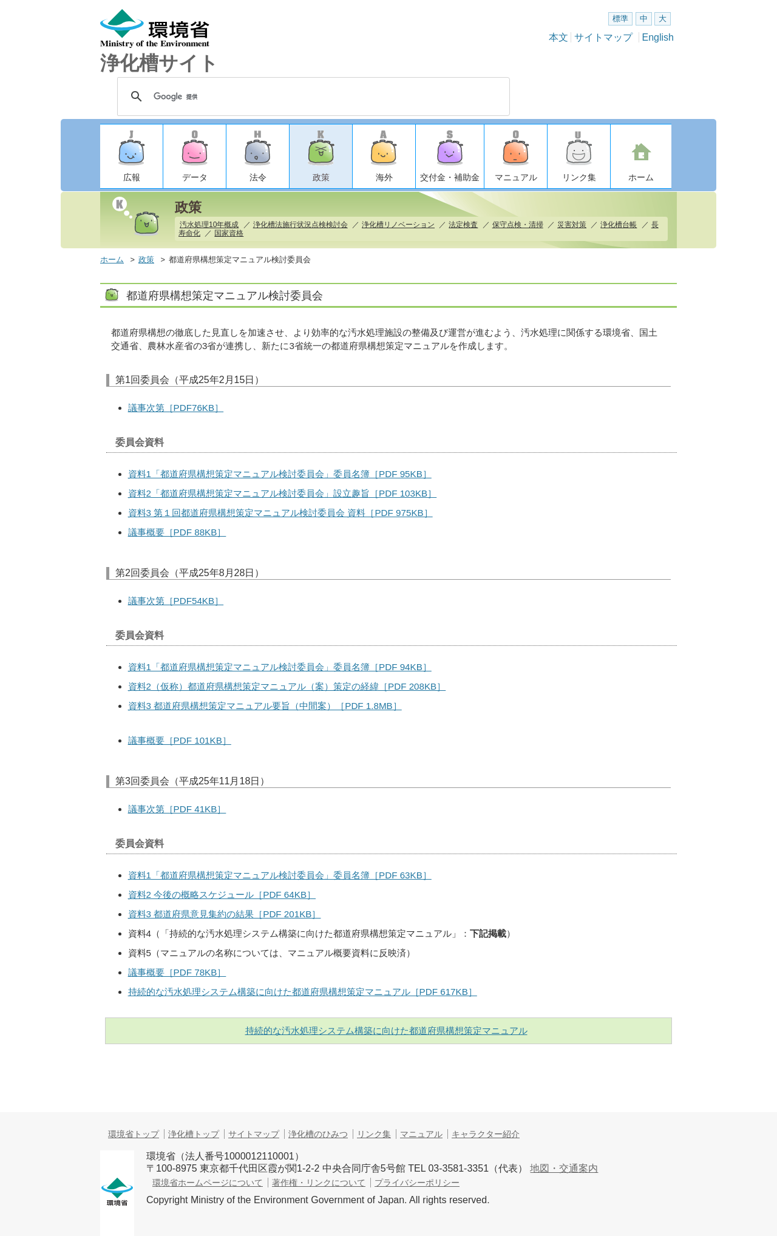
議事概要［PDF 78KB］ (177, 972)
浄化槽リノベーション (398, 224)
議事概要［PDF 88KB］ (177, 532)
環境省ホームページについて (207, 1182)
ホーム (641, 177)
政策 (321, 177)
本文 (558, 37)
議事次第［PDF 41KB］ (177, 809)
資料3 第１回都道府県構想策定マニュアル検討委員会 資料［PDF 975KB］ (280, 513)
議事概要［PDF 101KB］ (179, 740)
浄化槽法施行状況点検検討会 (300, 224)
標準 (620, 18)
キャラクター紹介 (486, 1134)
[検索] (313, 96)
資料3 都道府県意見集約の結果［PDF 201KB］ (224, 914)
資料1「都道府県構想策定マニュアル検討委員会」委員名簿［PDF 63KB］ (280, 875)
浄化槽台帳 (618, 224)
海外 (384, 177)
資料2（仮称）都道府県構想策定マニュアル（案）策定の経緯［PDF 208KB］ (287, 686)
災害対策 (571, 224)
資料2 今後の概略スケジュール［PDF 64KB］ (222, 894)
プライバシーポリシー (417, 1182)
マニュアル (516, 177)
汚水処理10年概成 (209, 224)
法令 (257, 177)
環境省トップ (133, 1134)
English (658, 37)
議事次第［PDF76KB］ (176, 407)
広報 (131, 177)
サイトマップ (603, 37)
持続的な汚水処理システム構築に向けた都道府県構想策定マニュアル (386, 1030)
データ (195, 177)
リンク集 (579, 177)
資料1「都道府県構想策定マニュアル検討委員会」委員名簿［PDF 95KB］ (280, 474)
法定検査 (463, 224)
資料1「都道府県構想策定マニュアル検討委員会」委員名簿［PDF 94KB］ (280, 667)
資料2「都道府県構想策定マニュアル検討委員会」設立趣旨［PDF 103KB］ (282, 493)
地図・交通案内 (564, 1168)
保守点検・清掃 (517, 224)
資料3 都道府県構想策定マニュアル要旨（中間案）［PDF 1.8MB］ (265, 706)
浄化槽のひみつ (318, 1134)
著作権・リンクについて (318, 1182)
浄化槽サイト (159, 63)
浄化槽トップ (193, 1134)
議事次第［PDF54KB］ (176, 601)
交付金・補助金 (450, 177)
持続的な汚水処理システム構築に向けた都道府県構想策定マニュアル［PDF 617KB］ (302, 991)
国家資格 (228, 233)
